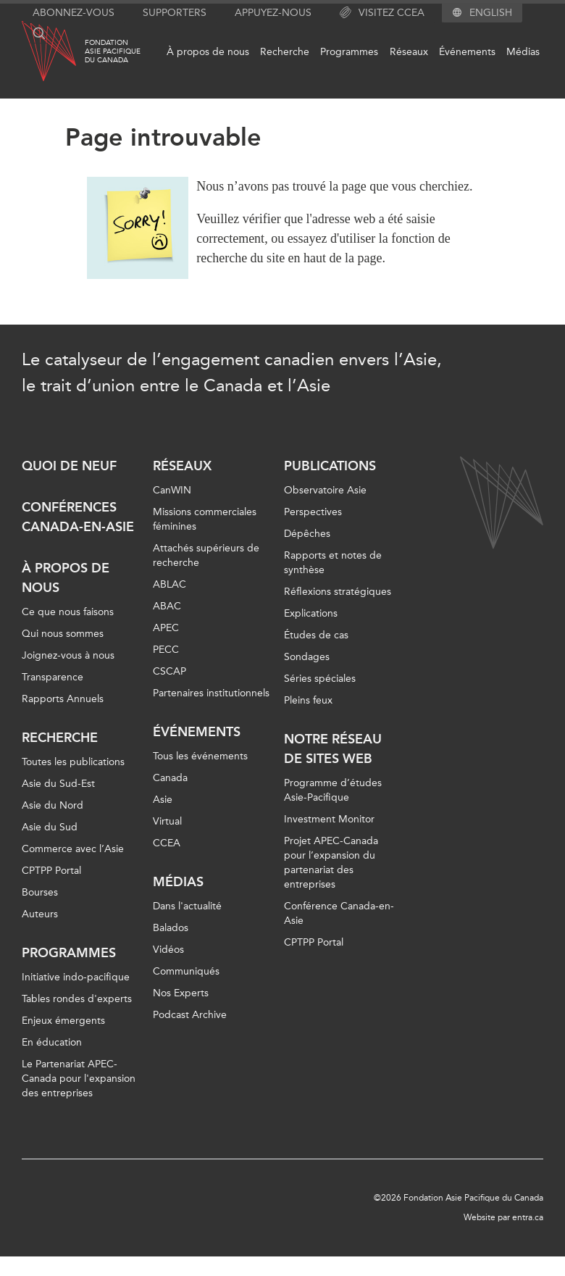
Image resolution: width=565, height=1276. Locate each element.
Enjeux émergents (63, 1020)
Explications (311, 613)
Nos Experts (181, 993)
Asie (162, 799)
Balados (170, 928)
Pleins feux (308, 700)
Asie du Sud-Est (58, 783)
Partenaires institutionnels (211, 693)
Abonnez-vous (73, 13)
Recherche (284, 52)
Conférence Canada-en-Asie (339, 913)
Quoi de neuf (69, 466)
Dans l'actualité (187, 906)
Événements (467, 52)
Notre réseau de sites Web (333, 749)
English (490, 13)
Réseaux (409, 52)
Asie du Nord (52, 805)
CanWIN (172, 490)
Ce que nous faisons (68, 612)
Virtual (167, 821)
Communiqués (186, 971)
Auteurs (40, 914)
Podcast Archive (190, 1015)
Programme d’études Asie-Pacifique (333, 790)
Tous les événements (200, 756)
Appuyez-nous (273, 13)
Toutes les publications (73, 762)
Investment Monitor (329, 819)
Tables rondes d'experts (77, 999)
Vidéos (168, 949)
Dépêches (307, 534)
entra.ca (527, 1217)
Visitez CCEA (382, 13)
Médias (523, 52)
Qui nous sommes (63, 633)
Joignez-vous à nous (68, 655)
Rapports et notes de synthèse (333, 562)
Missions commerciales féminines (204, 519)
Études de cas (316, 635)
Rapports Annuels (63, 699)
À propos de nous (208, 52)
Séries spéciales (320, 678)
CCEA (166, 843)
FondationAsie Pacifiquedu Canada (113, 51)
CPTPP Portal (51, 870)
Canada (170, 778)
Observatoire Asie (325, 490)
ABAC (167, 606)
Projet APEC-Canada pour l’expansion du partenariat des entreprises (331, 863)
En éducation (52, 1042)
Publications (330, 466)
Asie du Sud (50, 827)
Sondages (307, 657)
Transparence (52, 677)
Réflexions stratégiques (337, 591)
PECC (166, 649)
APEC (166, 628)
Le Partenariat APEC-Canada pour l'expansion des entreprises (78, 1078)
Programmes (349, 52)
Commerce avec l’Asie (73, 849)
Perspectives (313, 512)
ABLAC (169, 584)
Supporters (174, 13)
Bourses (40, 892)
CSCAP (169, 671)
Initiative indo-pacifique (76, 977)
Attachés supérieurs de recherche (206, 555)
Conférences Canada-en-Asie (78, 517)
